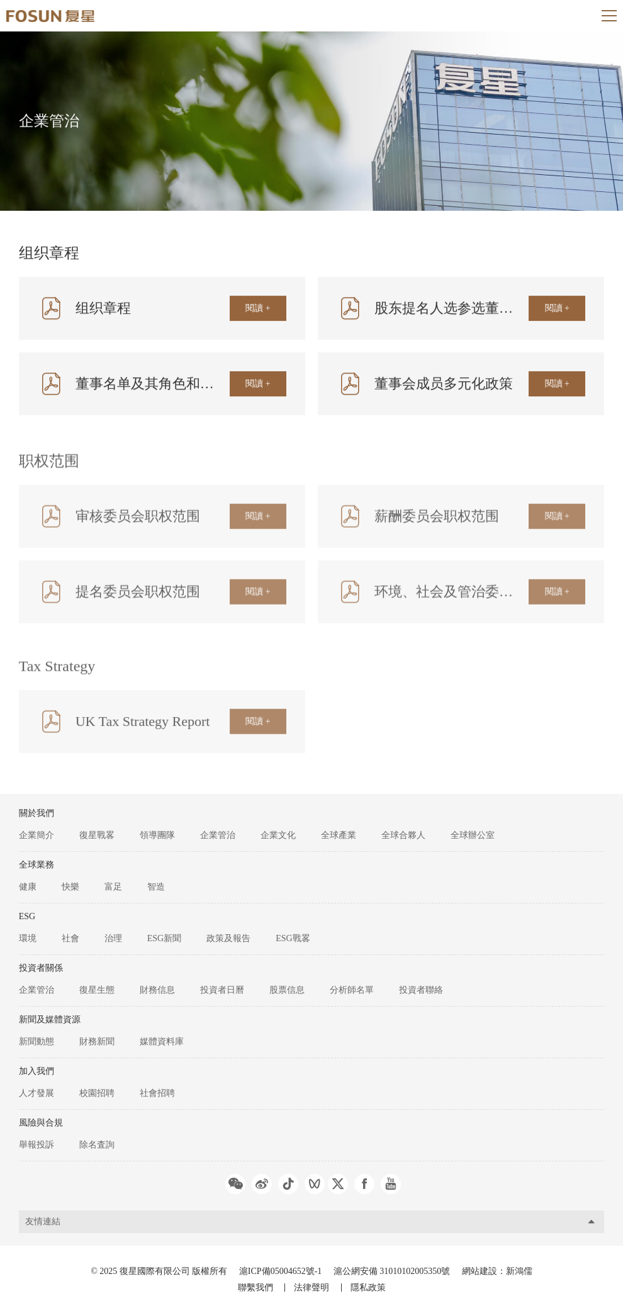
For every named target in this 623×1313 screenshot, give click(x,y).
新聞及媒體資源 (50, 1019)
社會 (70, 938)
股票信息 (287, 990)
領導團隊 (157, 835)
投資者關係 (41, 968)
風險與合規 (41, 1122)
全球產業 (338, 835)
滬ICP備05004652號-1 (280, 1271)
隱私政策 (368, 1287)
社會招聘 (157, 1093)
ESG (27, 916)
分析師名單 (352, 990)
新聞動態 (36, 1041)
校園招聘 (97, 1093)
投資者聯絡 (421, 990)
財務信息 (157, 990)
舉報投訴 (36, 1144)
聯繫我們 (255, 1287)
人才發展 (36, 1093)
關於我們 (36, 813)
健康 (27, 886)
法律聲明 (311, 1287)
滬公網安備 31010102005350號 (393, 1271)
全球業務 (36, 864)
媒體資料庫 (162, 1041)
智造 (156, 886)
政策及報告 (228, 938)
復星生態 (97, 990)
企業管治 (217, 835)
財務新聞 (97, 1041)
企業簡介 (36, 835)
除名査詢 (97, 1144)
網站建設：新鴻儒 (497, 1271)
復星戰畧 (97, 835)
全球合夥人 (403, 835)
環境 (27, 938)
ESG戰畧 (293, 938)
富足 (113, 886)
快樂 (70, 886)
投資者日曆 (222, 990)
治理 (113, 938)
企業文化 (278, 835)
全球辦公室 (473, 835)
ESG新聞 (164, 938)
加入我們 (36, 1071)
